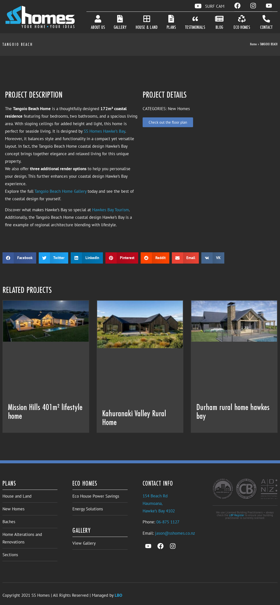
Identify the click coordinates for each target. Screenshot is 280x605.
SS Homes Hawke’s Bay (104, 131)
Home (253, 44)
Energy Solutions (87, 509)
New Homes (13, 509)
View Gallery (84, 543)
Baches (8, 521)
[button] (19, 258)
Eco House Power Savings (95, 496)
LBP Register (236, 515)
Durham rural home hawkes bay (233, 412)
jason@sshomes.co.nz (175, 533)
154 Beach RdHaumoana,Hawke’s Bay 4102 (159, 503)
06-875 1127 (167, 522)
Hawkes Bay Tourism (110, 210)
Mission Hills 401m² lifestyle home (45, 412)
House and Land (16, 496)
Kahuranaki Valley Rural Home (134, 418)
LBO (118, 595)
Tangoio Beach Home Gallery (60, 191)
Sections (10, 554)
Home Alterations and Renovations (22, 538)
